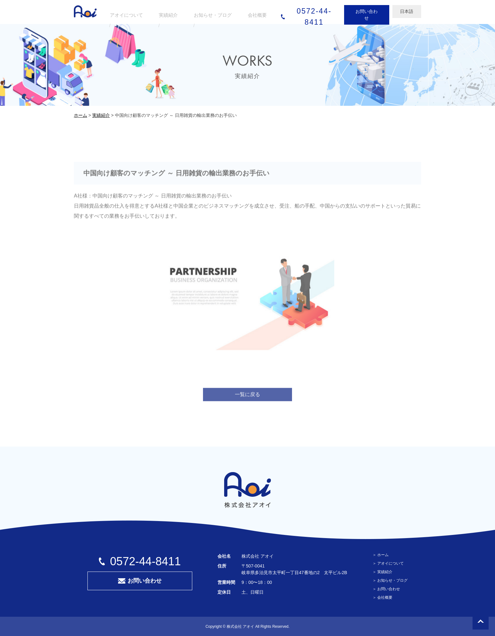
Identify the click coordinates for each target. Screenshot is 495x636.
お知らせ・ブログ (392, 580)
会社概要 (384, 597)
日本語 (389, 11)
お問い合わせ (348, 11)
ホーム (383, 555)
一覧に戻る (247, 399)
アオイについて (390, 563)
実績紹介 (384, 572)
